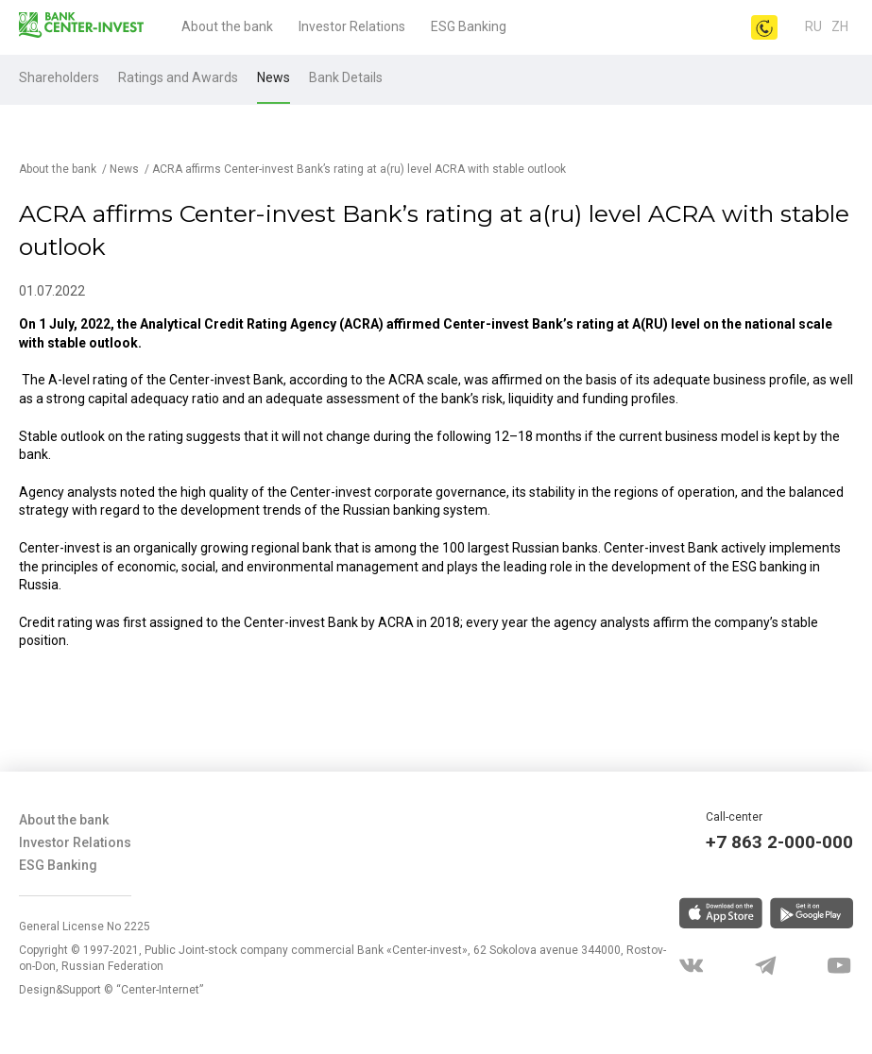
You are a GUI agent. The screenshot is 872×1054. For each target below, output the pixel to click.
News (273, 77)
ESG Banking (468, 26)
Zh (839, 26)
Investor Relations (352, 26)
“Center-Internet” (159, 989)
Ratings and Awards (178, 77)
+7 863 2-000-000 (779, 842)
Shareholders (59, 77)
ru (813, 26)
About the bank (227, 26)
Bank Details (346, 77)
